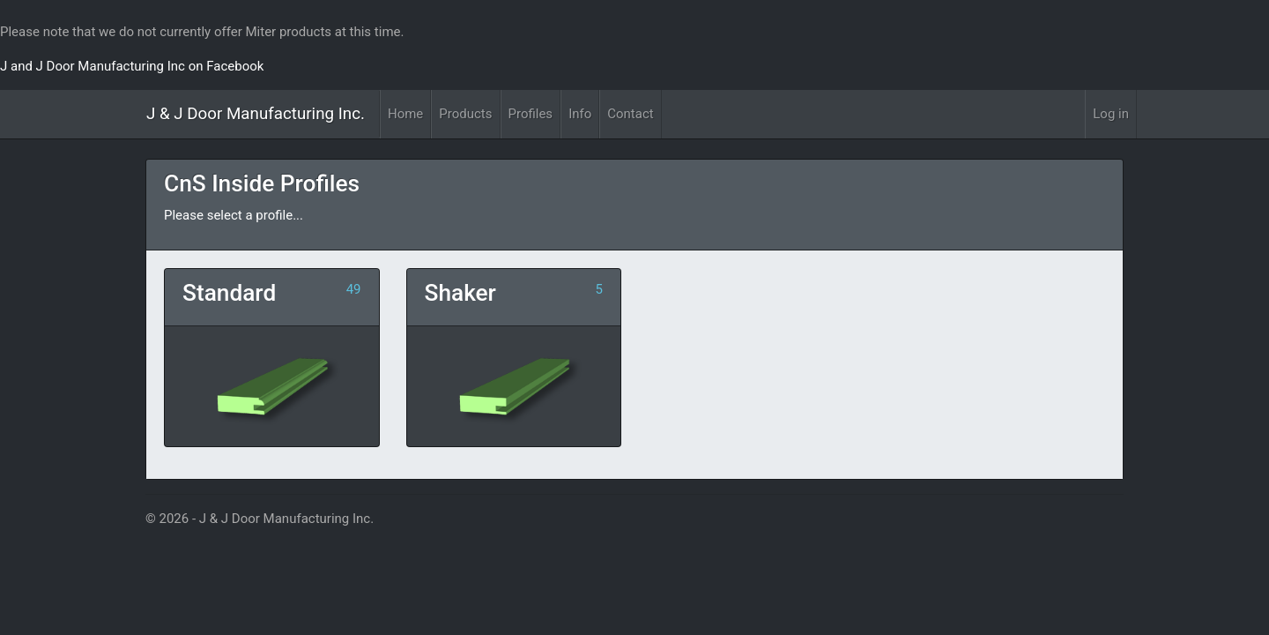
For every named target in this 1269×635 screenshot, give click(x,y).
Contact (630, 114)
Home (405, 114)
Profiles (530, 114)
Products (465, 114)
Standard (229, 293)
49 (353, 289)
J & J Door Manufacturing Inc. (255, 113)
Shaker (460, 293)
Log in (1111, 114)
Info (579, 114)
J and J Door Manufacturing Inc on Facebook (131, 66)
